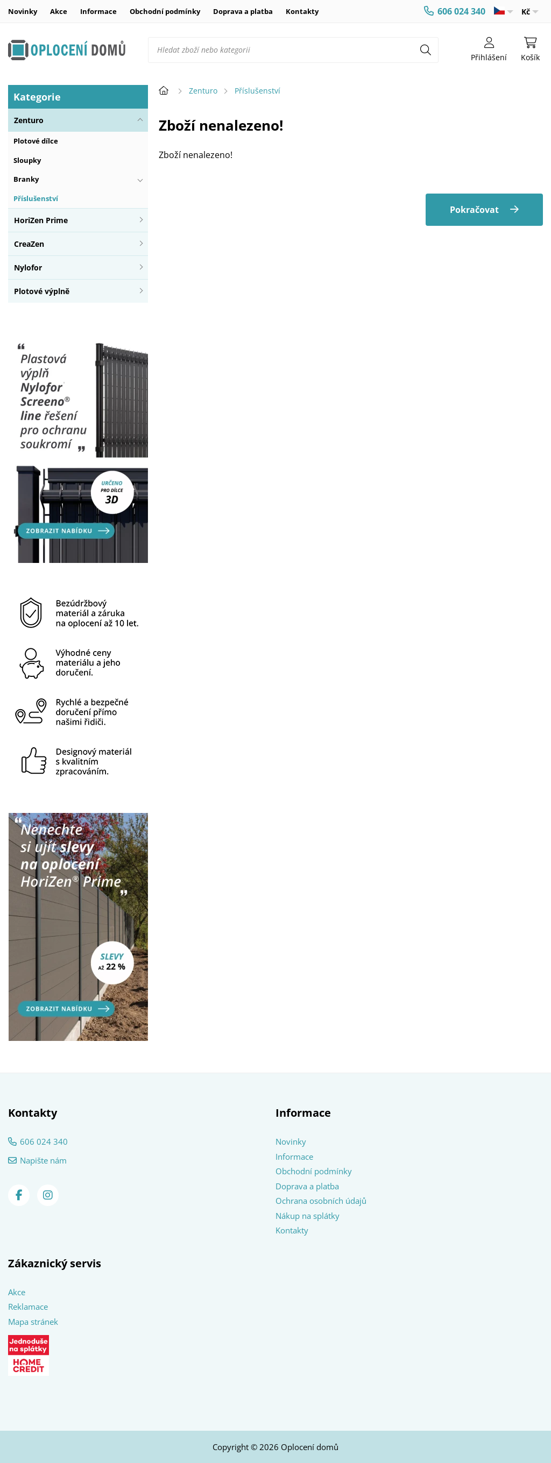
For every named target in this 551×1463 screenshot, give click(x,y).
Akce (58, 11)
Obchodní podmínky (165, 11)
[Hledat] (426, 50)
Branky (26, 179)
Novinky (22, 11)
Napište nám (43, 1160)
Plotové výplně (41, 291)
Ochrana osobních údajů (321, 1200)
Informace (98, 11)
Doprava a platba (243, 11)
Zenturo (29, 120)
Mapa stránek (33, 1321)
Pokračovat (474, 210)
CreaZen (29, 244)
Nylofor (28, 267)
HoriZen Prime (41, 220)
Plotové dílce (35, 141)
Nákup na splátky (308, 1215)
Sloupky (27, 160)
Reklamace (28, 1306)
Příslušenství (35, 198)
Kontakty (302, 11)
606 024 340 (461, 11)
